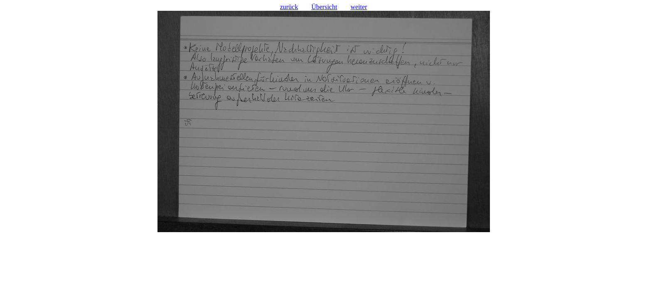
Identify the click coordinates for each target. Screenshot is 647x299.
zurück (289, 6)
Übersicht (324, 6)
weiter (358, 6)
